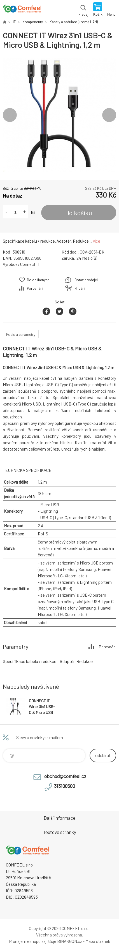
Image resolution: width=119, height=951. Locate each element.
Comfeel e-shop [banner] (22, 10)
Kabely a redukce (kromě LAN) (74, 22)
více (96, 240)
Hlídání (79, 288)
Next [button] (109, 115)
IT (14, 22)
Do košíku (78, 213)
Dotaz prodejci (86, 280)
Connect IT (30, 264)
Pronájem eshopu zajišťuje (32, 941)
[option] (59, 115)
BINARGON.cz (69, 941)
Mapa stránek (97, 941)
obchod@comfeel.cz (65, 776)
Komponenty (32, 22)
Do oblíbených (38, 280)
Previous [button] (10, 115)
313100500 (64, 786)
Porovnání (35, 288)
